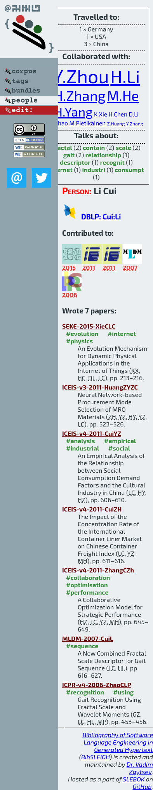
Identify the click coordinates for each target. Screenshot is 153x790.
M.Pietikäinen (88, 123)
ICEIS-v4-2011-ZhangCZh (98, 570)
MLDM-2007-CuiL (87, 638)
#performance (87, 592)
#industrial (82, 448)
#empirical (120, 440)
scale (123, 147)
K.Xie (100, 114)
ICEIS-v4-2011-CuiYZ (91, 433)
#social (119, 448)
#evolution (82, 333)
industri (93, 169)
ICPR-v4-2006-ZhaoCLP (96, 684)
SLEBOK (133, 779)
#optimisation (87, 584)
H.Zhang (79, 95)
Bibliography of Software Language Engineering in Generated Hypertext (117, 742)
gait (69, 154)
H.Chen (118, 114)
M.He (123, 95)
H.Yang (73, 111)
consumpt (129, 169)
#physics (79, 341)
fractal (62, 147)
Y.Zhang (134, 123)
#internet (122, 333)
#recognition (85, 692)
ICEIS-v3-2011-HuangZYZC (100, 387)
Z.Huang (116, 123)
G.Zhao (58, 123)
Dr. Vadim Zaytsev (140, 767)
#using (123, 692)
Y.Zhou (81, 75)
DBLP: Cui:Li (101, 216)
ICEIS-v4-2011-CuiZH (92, 509)
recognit (112, 162)
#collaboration (88, 577)
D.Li (134, 114)
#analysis (80, 440)
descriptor (75, 162)
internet (61, 169)
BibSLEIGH (95, 756)
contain (94, 147)
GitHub (142, 786)
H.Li (125, 76)
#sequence (82, 645)
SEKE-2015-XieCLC (88, 326)
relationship (103, 154)
